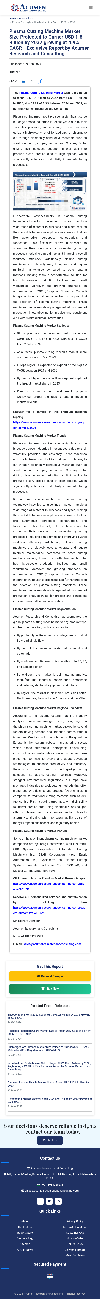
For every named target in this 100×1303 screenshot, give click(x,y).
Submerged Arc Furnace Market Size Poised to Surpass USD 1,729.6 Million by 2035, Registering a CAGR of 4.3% (48, 1049)
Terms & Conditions (75, 1227)
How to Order (75, 1238)
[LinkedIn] (58, 1201)
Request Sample (50, 976)
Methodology (25, 1238)
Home (12, 18)
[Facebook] (40, 1201)
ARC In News (25, 1249)
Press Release (26, 18)
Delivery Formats (75, 1249)
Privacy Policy (75, 1221)
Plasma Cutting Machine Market (41, 93)
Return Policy (75, 1244)
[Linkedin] (23, 81)
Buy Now (50, 988)
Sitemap (25, 1244)
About (25, 1221)
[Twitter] (49, 1201)
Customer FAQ (75, 1232)
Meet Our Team (75, 1255)
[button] (91, 7)
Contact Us (50, 1140)
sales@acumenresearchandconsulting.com (52, 944)
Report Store (25, 1232)
